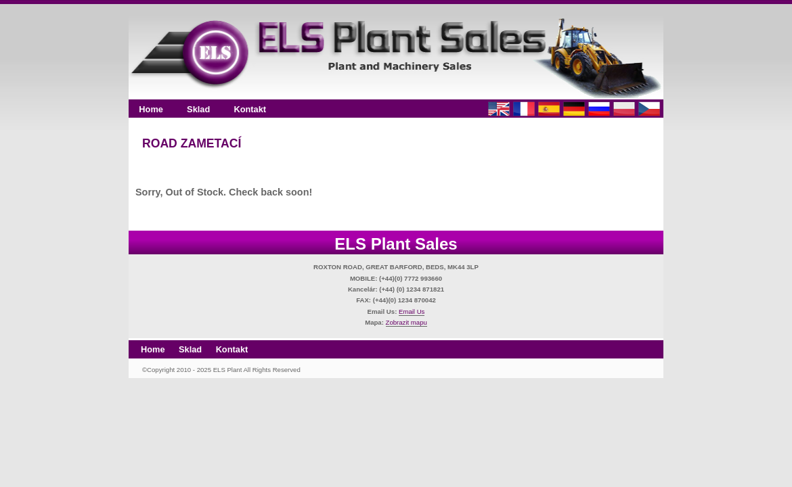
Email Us (411, 311)
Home (151, 109)
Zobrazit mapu (406, 322)
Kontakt (250, 109)
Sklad (198, 109)
